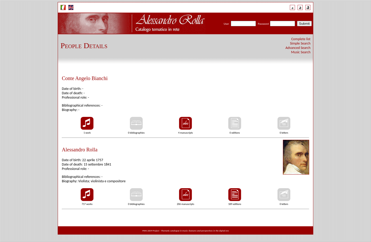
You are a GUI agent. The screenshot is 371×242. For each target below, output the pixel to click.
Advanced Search (297, 48)
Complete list (300, 39)
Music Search (300, 52)
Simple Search (300, 43)
